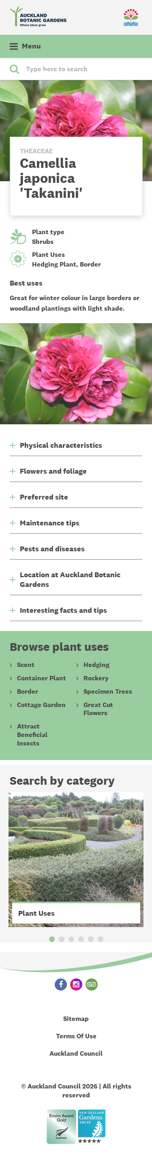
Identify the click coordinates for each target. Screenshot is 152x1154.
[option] (76, 859)
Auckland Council (76, 1053)
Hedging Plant (54, 264)
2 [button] (61, 939)
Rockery (96, 678)
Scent (25, 665)
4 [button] (81, 939)
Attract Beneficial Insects (32, 734)
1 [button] (52, 939)
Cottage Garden (41, 705)
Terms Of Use (76, 1036)
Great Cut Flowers (98, 709)
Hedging (96, 665)
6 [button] (100, 939)
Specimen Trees (107, 692)
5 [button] (91, 939)
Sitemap (76, 1019)
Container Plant (41, 678)
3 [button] (71, 939)
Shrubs (43, 241)
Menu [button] (31, 46)
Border (90, 264)
